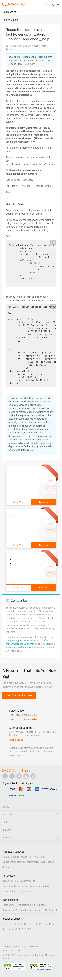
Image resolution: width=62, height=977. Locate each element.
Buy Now (43, 502)
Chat (11, 719)
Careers (6, 946)
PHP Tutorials (51, 910)
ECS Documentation (25, 881)
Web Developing (23, 910)
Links (18, 950)
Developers (8, 910)
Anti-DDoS (40, 857)
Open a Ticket (16, 739)
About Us (17, 946)
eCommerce (33, 862)
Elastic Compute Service (14, 857)
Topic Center (8, 905)
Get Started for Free (19, 695)
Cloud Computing (26, 905)
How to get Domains (12, 886)
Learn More (18, 502)
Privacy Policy (31, 946)
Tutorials (37, 910)
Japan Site (7, 881)
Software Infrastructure (37, 886)
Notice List (7, 950)
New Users (24, 891)
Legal (43, 946)
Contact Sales (30, 719)
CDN (31, 857)
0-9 (29, 929)
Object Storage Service (13, 862)
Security (6, 867)
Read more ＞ (31, 64)
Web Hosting (47, 862)
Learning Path (9, 891)
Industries (41, 905)
